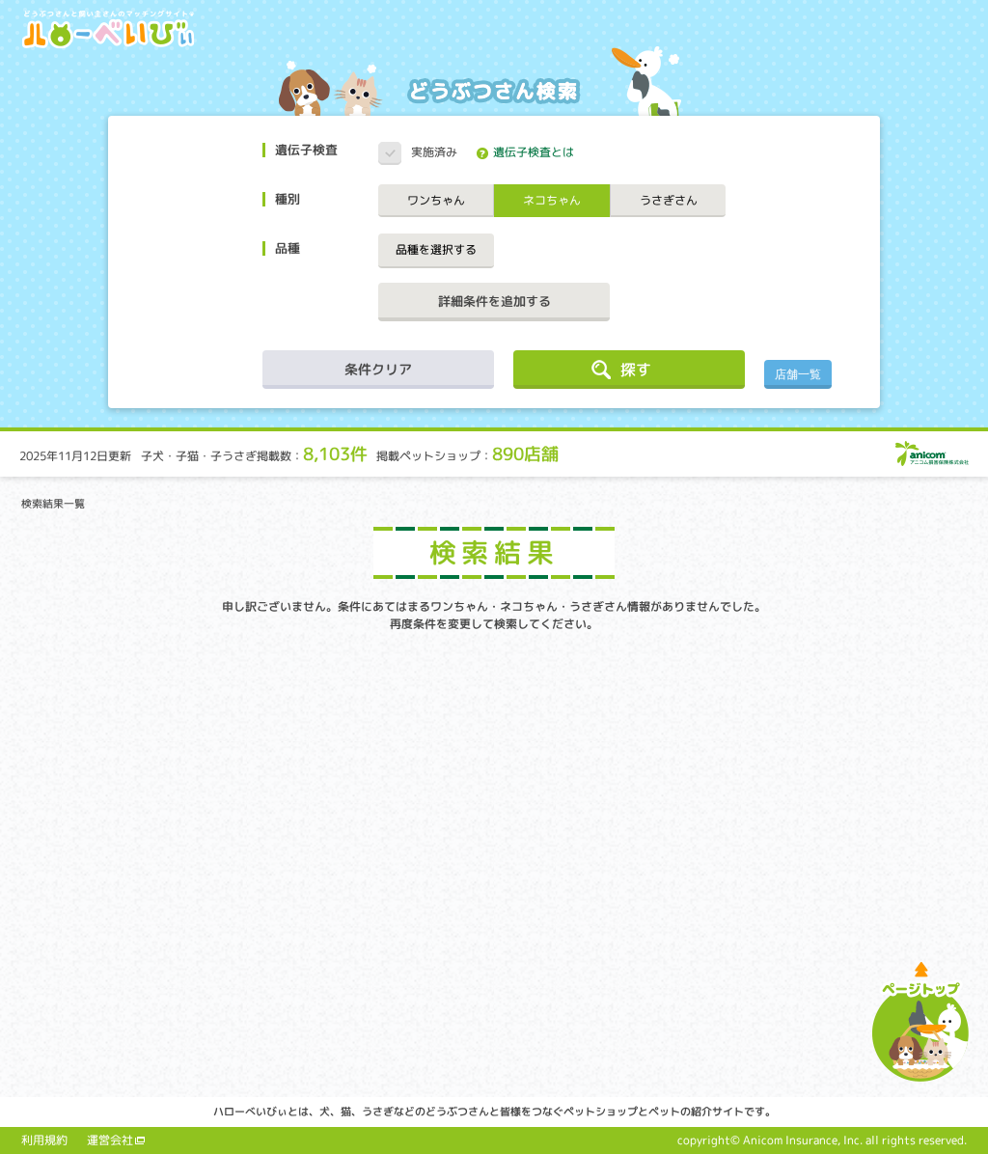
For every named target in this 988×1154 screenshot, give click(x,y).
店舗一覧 (798, 374)
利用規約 (44, 1140)
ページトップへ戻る (920, 1021)
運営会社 (110, 1140)
